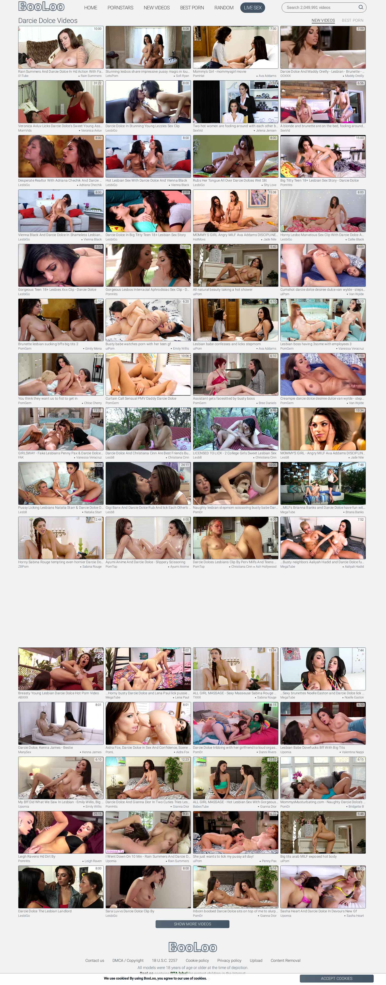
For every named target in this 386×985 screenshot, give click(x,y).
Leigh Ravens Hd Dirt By (61, 835)
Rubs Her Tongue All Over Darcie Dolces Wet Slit (235, 159)
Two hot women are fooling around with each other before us (235, 104)
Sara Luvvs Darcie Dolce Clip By (148, 889)
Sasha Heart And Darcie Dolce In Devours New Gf (323, 889)
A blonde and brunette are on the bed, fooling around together (323, 104)
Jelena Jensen (265, 130)
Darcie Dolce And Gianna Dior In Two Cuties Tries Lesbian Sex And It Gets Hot (148, 780)
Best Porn (192, 8)
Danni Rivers (267, 752)
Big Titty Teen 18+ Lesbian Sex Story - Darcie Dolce (323, 159)
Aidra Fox (182, 752)
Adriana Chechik (90, 185)
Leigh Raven (93, 861)
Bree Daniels (267, 403)
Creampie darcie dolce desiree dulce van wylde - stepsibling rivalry (323, 377)
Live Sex (252, 8)
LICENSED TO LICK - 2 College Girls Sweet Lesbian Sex (235, 431)
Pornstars (120, 8)
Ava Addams (267, 75)
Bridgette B (356, 806)
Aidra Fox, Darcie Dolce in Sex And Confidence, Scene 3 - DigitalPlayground (148, 725)
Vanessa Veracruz (351, 348)
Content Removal (286, 960)
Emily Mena (93, 348)
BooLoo (193, 947)
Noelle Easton (354, 697)
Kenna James (91, 752)
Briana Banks (354, 512)
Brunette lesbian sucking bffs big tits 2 (61, 322)
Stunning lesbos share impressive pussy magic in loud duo (148, 49)
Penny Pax (268, 861)
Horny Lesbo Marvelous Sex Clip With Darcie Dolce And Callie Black (323, 213)
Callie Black (355, 239)
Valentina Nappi (352, 752)
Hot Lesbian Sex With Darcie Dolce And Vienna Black (148, 159)
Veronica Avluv (91, 130)
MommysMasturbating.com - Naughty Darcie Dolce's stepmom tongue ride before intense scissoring (323, 780)
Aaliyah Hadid (354, 566)
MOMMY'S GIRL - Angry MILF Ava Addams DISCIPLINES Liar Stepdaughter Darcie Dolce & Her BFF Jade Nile (323, 431)
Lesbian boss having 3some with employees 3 (323, 322)
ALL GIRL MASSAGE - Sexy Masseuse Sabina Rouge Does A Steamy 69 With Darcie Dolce (235, 671)
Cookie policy (197, 960)
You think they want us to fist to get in (61, 377)
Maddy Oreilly (354, 75)
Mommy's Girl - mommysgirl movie (235, 49)
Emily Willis (180, 348)
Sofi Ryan (182, 75)
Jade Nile (269, 239)
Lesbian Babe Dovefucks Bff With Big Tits (323, 725)
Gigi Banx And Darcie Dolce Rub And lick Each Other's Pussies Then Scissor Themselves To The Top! (148, 485)
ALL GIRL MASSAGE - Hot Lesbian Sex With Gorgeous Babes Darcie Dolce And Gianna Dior (235, 780)
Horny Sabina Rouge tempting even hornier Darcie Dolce (61, 540)
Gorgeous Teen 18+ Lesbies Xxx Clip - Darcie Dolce (61, 267)
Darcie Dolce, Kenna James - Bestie (61, 725)
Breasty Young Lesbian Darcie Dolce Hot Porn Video (61, 671)
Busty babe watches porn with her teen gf (148, 322)
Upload (256, 960)
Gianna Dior (180, 806)
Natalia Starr (93, 512)
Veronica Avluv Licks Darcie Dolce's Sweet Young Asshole (61, 104)
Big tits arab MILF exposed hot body (323, 835)
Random (223, 8)
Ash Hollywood (265, 566)
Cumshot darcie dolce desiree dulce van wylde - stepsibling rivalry (323, 267)
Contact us (94, 960)
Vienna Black (179, 185)
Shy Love (269, 185)
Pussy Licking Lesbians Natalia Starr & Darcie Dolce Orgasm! (61, 485)
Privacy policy (229, 960)
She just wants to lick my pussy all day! (235, 835)
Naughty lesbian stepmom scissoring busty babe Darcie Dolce (235, 485)
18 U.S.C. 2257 (164, 960)
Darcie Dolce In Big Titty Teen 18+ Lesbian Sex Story (148, 213)
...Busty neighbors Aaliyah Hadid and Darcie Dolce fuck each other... (323, 540)
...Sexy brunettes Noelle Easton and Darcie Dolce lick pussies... (323, 671)
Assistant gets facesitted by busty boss (235, 377)
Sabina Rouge (92, 566)
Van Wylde (356, 294)
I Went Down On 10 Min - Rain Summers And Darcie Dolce (148, 835)
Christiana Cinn (178, 457)
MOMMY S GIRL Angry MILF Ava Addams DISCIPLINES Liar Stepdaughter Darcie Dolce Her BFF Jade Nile (235, 213)
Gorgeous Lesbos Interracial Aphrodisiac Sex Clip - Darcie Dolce (148, 267)
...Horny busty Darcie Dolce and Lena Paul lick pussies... (148, 671)
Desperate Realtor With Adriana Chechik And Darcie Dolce (61, 159)
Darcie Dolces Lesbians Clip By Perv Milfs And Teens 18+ (235, 540)
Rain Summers (91, 75)
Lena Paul (182, 697)
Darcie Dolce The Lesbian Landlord (61, 889)
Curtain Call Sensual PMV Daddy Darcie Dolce (148, 377)
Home (90, 8)
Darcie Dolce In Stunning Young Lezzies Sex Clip (148, 104)
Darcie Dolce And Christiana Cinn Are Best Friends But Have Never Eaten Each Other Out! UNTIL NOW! (148, 431)
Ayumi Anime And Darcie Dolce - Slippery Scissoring (148, 540)
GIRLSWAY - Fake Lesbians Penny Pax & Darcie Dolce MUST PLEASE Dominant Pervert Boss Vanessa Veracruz (61, 431)
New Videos (157, 8)
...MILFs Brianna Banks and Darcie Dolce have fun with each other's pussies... (323, 485)
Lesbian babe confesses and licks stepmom (235, 322)
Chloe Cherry (92, 403)
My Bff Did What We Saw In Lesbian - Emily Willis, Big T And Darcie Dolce (61, 780)
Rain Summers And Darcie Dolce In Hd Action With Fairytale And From (61, 49)
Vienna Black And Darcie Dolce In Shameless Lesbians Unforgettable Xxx (61, 213)
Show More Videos (192, 924)
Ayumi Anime (179, 566)
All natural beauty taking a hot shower (235, 267)
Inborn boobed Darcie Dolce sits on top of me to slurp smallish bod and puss (235, 889)
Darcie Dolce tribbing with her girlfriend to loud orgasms (235, 725)
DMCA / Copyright (128, 960)
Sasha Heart (355, 915)
